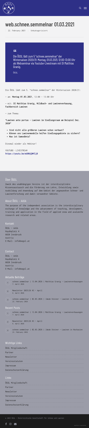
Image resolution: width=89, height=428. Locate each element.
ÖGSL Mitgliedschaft (16, 348)
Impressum (10, 365)
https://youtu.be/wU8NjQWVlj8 (21, 153)
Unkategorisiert (39, 30)
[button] (85, 8)
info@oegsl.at (22, 241)
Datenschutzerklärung (17, 370)
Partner (9, 352)
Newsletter (11, 357)
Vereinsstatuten (14, 361)
